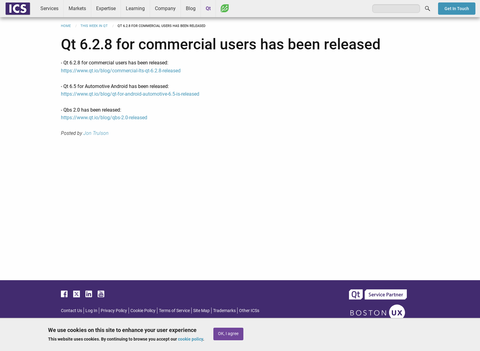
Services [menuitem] (49, 8)
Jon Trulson (96, 133)
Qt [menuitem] (208, 8)
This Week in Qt (94, 26)
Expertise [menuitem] (106, 8)
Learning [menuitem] (135, 8)
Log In (91, 310)
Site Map (201, 310)
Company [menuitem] (165, 8)
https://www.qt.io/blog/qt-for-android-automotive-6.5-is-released (130, 94)
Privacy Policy (114, 310)
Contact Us (71, 310)
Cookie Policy (143, 310)
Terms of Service (174, 310)
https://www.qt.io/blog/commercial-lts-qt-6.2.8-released (121, 71)
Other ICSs (249, 310)
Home (66, 26)
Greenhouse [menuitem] (225, 8)
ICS (18, 9)
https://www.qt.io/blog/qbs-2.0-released (104, 117)
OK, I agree (228, 333)
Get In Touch (456, 8)
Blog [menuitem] (191, 8)
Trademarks (224, 310)
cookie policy (190, 339)
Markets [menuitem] (77, 8)
